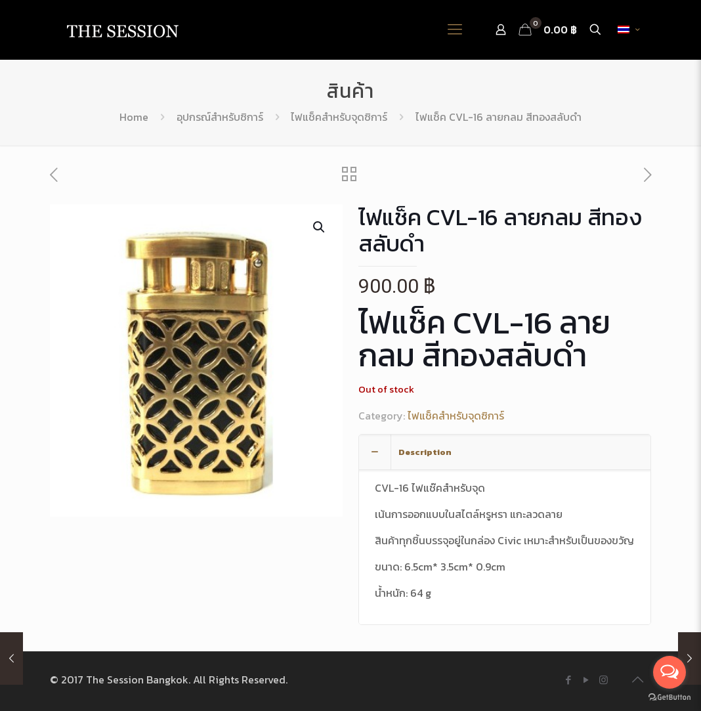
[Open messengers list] (669, 672)
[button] (320, 227)
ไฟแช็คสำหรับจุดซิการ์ (339, 117)
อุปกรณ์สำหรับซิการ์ (220, 117)
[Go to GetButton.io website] (669, 697)
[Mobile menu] (455, 29)
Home (133, 117)
